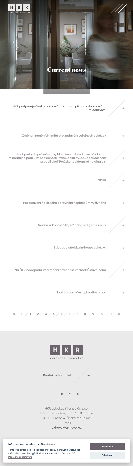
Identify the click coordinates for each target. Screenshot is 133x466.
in (61, 394)
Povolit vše (107, 446)
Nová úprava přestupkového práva (81, 298)
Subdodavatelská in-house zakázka (80, 253)
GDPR (102, 186)
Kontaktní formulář (57, 375)
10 (101, 319)
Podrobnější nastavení (20, 456)
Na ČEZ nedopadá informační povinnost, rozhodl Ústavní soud (60, 275)
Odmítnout (107, 455)
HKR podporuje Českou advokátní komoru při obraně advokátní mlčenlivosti (59, 109)
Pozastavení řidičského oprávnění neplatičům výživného (64, 208)
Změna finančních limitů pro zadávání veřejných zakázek (64, 141)
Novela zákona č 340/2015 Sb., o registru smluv (72, 231)
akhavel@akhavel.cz (67, 427)
